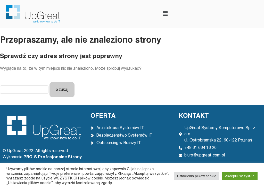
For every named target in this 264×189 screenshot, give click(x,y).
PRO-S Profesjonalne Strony (53, 157)
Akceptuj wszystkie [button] (239, 176)
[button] (165, 14)
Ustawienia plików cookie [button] (196, 176)
